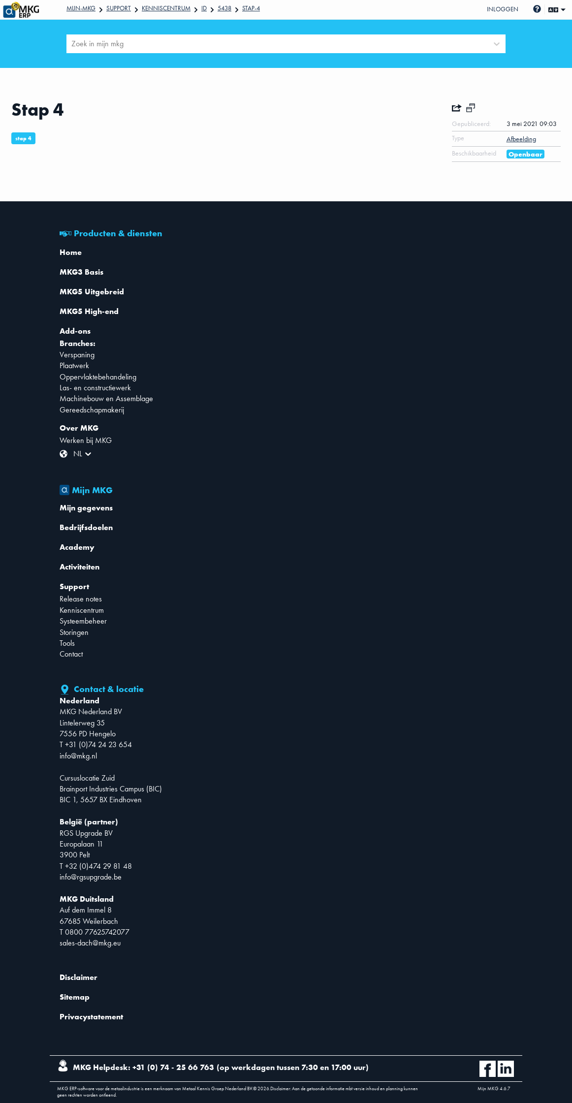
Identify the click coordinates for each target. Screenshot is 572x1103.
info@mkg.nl (78, 756)
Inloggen (502, 9)
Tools (67, 643)
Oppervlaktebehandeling (98, 377)
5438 (224, 8)
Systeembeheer (83, 621)
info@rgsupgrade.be (91, 877)
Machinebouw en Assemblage (106, 398)
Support (118, 8)
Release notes (81, 599)
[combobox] (72, 43)
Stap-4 (251, 8)
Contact (71, 654)
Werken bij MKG (86, 440)
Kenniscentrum (166, 8)
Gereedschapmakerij (92, 410)
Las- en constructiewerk (95, 387)
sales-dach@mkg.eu (90, 943)
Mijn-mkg (80, 8)
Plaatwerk (74, 365)
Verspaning (77, 354)
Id (204, 8)
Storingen (74, 632)
